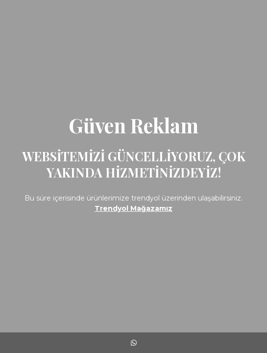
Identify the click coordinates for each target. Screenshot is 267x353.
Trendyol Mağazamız (133, 208)
